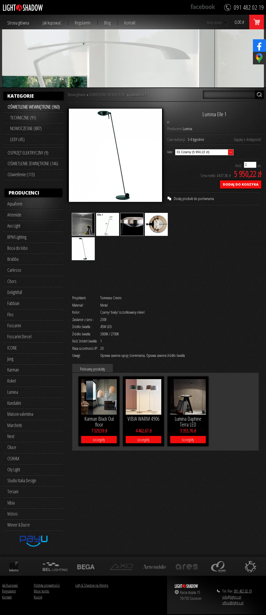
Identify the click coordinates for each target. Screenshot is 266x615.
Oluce (11, 447)
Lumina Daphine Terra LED (188, 421)
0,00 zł (239, 22)
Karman (13, 370)
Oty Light (13, 469)
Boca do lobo (17, 248)
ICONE (12, 348)
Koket (11, 381)
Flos (10, 314)
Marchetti (14, 425)
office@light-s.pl (232, 602)
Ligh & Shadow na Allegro (91, 585)
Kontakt (130, 23)
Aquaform (14, 204)
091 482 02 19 (243, 591)
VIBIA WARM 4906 (143, 418)
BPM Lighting (16, 237)
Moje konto (214, 22)
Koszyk (38, 597)
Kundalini (14, 403)
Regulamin (83, 23)
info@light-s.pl (231, 597)
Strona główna (18, 23)
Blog (107, 23)
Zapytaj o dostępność (247, 139)
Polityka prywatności (47, 585)
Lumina (12, 392)
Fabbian (13, 303)
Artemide (14, 215)
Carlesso (14, 270)
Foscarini (14, 325)
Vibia (11, 503)
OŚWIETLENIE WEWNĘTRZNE (108, 94)
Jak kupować (52, 23)
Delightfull (14, 292)
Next (10, 436)
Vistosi (12, 514)
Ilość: (238, 165)
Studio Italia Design (21, 480)
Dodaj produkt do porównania (194, 198)
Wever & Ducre (18, 525)
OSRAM (13, 458)
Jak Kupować (10, 585)
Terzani (12, 491)
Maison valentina (20, 414)
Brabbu (13, 259)
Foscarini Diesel (19, 336)
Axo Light (13, 226)
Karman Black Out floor (99, 421)
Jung (10, 359)
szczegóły (99, 439)
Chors (11, 281)
